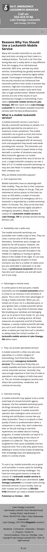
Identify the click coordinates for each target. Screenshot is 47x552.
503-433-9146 (23, 17)
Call (23, 548)
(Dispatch (31, 522)
